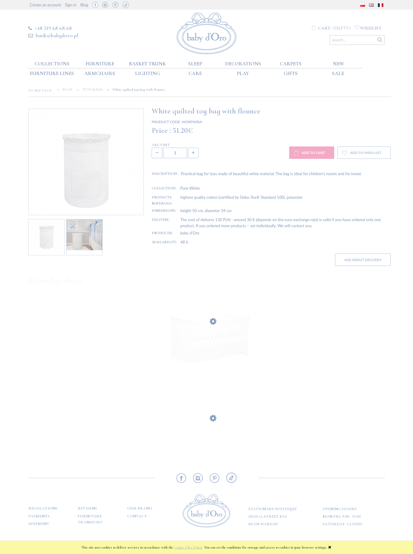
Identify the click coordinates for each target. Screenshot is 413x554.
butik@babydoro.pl (57, 35)
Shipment (38, 523)
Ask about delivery (363, 259)
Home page (41, 90)
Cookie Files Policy (188, 547)
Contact (137, 516)
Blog (84, 4)
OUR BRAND (139, 508)
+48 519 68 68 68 (53, 28)
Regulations (42, 508)
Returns (87, 508)
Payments (39, 516)
